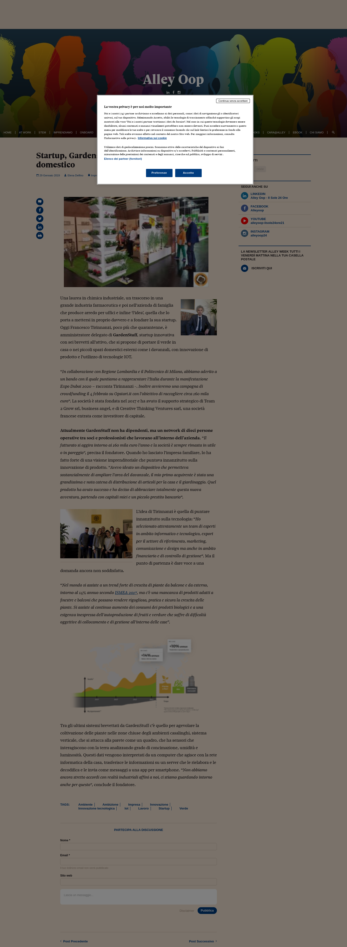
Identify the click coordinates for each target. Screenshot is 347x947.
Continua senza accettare (233, 100)
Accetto (188, 172)
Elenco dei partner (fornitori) (123, 158)
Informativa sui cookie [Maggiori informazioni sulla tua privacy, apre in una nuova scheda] (152, 138)
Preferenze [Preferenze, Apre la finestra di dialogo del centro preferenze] (159, 172)
